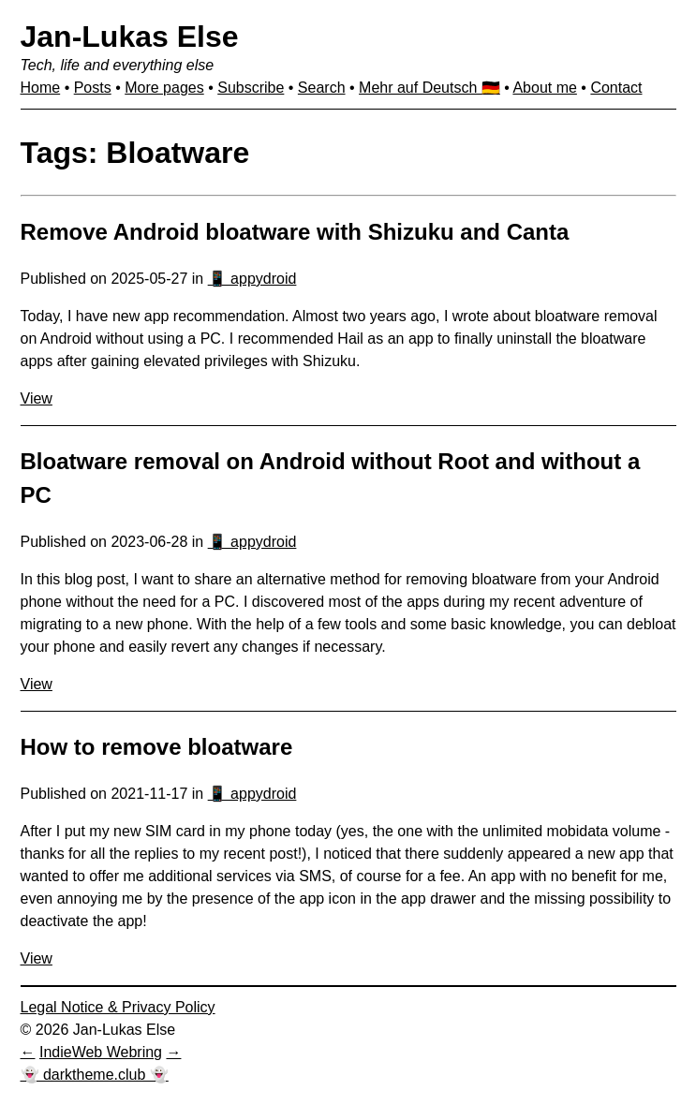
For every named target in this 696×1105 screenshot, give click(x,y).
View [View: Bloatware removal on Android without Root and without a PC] (36, 684)
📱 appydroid (252, 279)
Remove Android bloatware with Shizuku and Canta (295, 231)
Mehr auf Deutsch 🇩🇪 (429, 88)
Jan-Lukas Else (130, 36)
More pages (164, 88)
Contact (616, 88)
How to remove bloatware (157, 746)
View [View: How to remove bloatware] (36, 958)
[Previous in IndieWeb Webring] (28, 1052)
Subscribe (250, 88)
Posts (92, 88)
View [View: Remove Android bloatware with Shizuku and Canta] (36, 398)
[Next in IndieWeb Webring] (173, 1052)
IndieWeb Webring (100, 1052)
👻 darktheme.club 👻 (95, 1075)
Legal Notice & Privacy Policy (118, 1007)
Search (322, 88)
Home (41, 88)
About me (544, 88)
